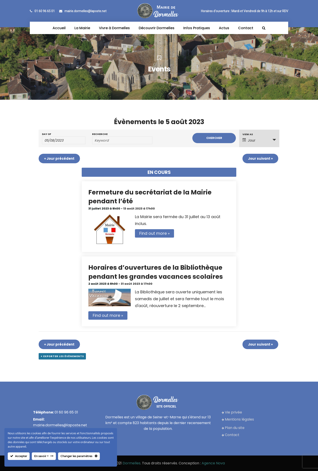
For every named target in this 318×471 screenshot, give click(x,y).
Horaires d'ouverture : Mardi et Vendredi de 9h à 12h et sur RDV (244, 11)
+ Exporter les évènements (62, 356)
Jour (249, 140)
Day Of (46, 134)
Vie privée (232, 412)
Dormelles (131, 463)
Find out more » (154, 233)
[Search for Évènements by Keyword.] (122, 140)
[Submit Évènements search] (214, 138)
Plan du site (233, 427)
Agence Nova (213, 463)
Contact (230, 434)
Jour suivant (260, 158)
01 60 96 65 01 (42, 11)
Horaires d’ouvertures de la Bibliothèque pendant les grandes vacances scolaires (155, 272)
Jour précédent (59, 158)
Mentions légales (238, 419)
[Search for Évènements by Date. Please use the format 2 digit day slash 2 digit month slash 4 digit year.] (63, 140)
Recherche (100, 134)
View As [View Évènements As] (247, 134)
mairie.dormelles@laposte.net (82, 11)
